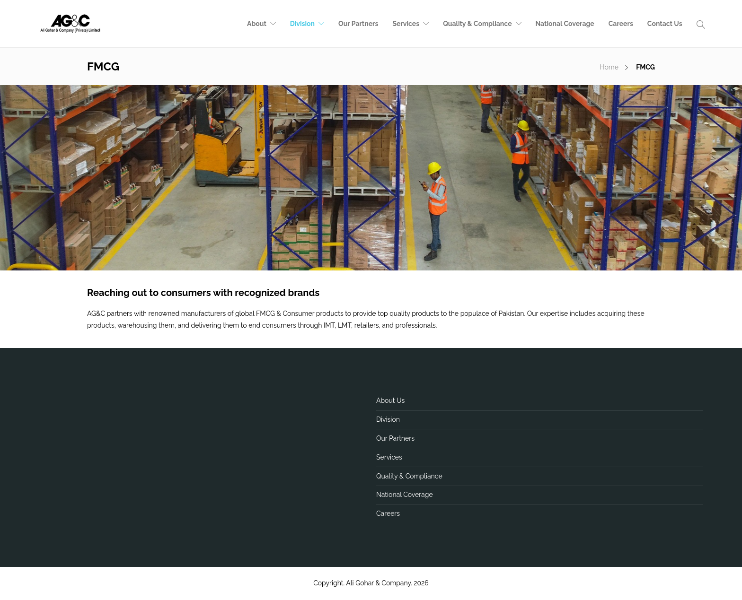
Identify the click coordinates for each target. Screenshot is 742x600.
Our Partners (358, 23)
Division (302, 23)
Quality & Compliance (477, 23)
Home (609, 67)
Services (405, 23)
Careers (621, 23)
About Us (390, 400)
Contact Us (664, 23)
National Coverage (565, 23)
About (256, 23)
